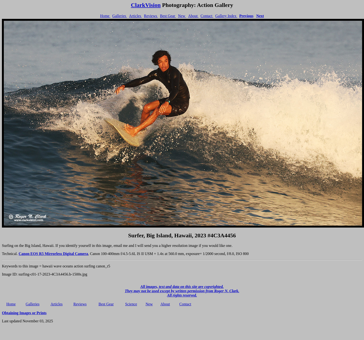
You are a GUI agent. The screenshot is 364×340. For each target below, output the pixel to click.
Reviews (151, 16)
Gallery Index (226, 16)
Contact (206, 16)
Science (131, 304)
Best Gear (168, 16)
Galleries (119, 16)
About (193, 16)
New (182, 16)
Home (105, 16)
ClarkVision (146, 5)
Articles (135, 16)
